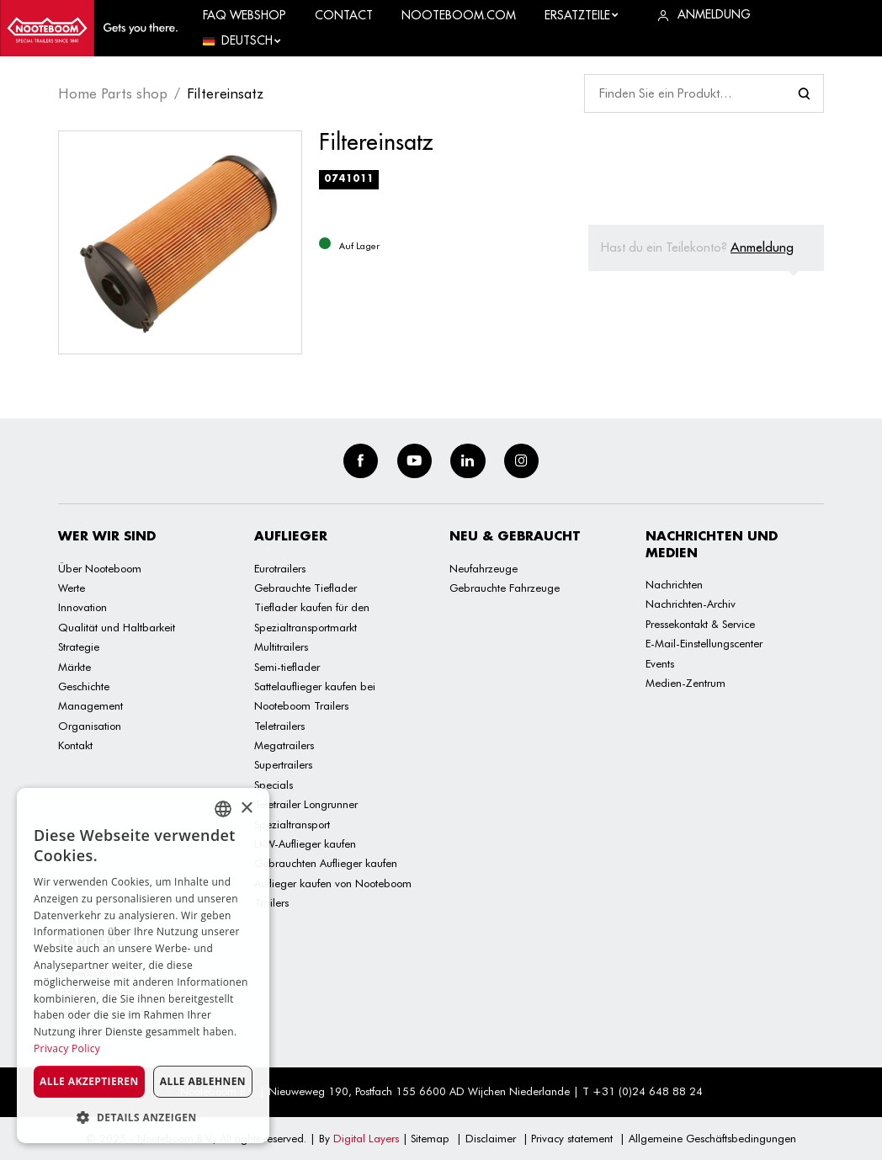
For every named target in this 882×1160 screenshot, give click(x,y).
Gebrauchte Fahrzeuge (504, 587)
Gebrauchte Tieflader (305, 587)
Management (90, 705)
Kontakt (75, 745)
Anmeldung (762, 247)
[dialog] (143, 965)
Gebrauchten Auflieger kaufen (325, 863)
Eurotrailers (280, 568)
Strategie (78, 646)
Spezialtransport (292, 824)
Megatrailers (284, 745)
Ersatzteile (582, 15)
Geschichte (83, 686)
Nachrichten (674, 584)
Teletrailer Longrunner (306, 804)
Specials (273, 784)
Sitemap (430, 1138)
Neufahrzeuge (483, 568)
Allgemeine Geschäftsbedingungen (712, 1138)
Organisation (89, 725)
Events (660, 663)
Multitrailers (281, 646)
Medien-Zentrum (685, 682)
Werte (71, 587)
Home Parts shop (112, 93)
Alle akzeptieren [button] (89, 1081)
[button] (143, 1117)
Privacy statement (572, 1138)
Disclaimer (490, 1138)
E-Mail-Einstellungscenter (704, 643)
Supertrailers (283, 764)
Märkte (74, 666)
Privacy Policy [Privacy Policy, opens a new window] (67, 1048)
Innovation (82, 607)
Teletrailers (279, 725)
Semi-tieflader (287, 666)
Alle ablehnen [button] (203, 1081)
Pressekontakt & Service (700, 624)
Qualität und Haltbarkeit (116, 627)
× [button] (246, 808)
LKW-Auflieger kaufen (305, 843)
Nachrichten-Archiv (691, 603)
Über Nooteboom (99, 568)
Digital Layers (366, 1138)
